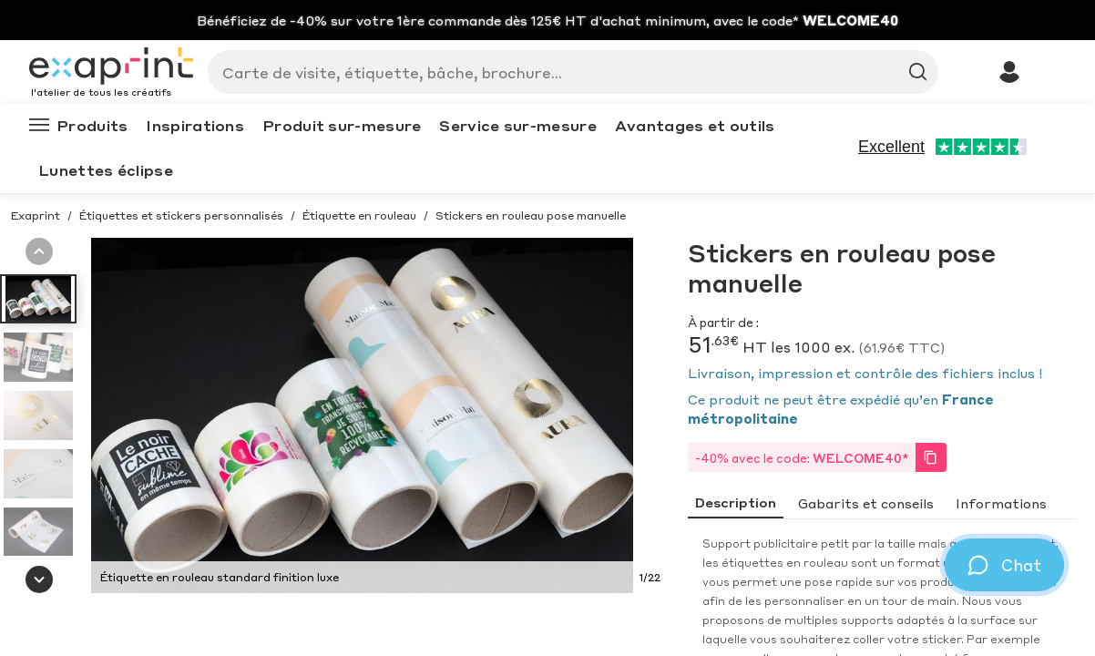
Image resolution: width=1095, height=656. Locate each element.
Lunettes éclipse (105, 169)
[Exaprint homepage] (111, 67)
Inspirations (195, 125)
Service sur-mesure (517, 125)
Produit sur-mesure (341, 125)
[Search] (565, 72)
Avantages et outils (695, 125)
